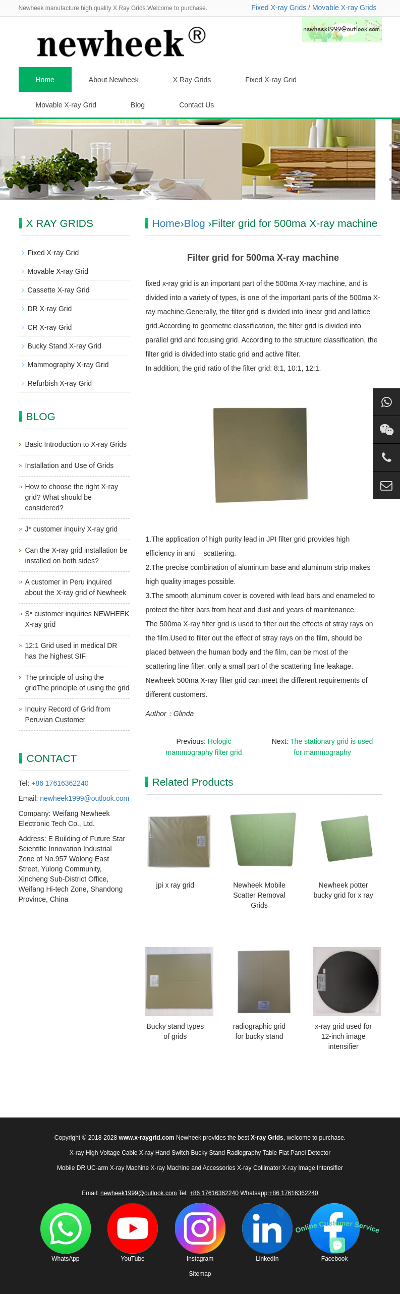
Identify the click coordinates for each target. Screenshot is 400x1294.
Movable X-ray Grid (66, 105)
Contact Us (196, 105)
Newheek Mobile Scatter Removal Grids (259, 895)
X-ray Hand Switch (164, 1152)
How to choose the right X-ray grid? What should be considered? (71, 497)
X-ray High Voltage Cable (104, 1152)
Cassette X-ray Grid (59, 290)
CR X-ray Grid (50, 327)
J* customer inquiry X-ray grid (71, 529)
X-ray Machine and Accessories (192, 1167)
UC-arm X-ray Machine (118, 1167)
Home (45, 80)
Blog (138, 105)
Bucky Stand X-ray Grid (64, 346)
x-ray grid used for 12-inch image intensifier (343, 1036)
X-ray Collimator (258, 1167)
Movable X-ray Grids (344, 8)
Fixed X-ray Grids (278, 8)
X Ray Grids (192, 80)
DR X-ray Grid (50, 309)
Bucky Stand (208, 1152)
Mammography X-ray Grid (68, 365)
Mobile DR (71, 1167)
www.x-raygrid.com (146, 1137)
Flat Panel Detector (305, 1152)
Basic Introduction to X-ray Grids (76, 444)
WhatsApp (65, 1232)
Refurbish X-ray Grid (60, 383)
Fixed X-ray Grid (271, 80)
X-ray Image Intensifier (312, 1167)
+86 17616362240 (59, 783)
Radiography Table (251, 1152)
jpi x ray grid (175, 885)
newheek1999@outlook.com (84, 798)
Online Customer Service (337, 1226)
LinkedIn (267, 1232)
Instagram (200, 1232)
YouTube (132, 1232)
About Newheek (114, 80)
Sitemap (200, 1273)
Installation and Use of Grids (69, 465)
